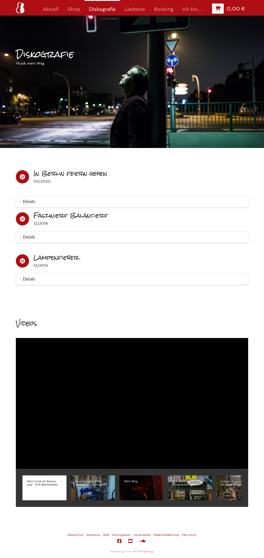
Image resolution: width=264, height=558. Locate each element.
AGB (106, 534)
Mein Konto (189, 534)
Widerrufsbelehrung (166, 534)
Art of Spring (143, 551)
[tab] (132, 201)
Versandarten (142, 534)
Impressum (93, 534)
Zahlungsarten (121, 534)
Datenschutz (75, 534)
